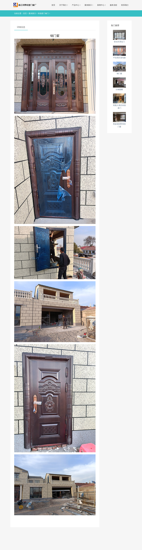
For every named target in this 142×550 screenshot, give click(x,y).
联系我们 (124, 5)
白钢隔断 (119, 89)
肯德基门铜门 (43, 13)
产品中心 (76, 5)
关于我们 (63, 5)
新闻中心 (101, 5)
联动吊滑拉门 (119, 42)
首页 (53, 5)
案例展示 (89, 5)
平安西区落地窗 (119, 58)
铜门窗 (119, 74)
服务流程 (113, 5)
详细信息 (21, 27)
